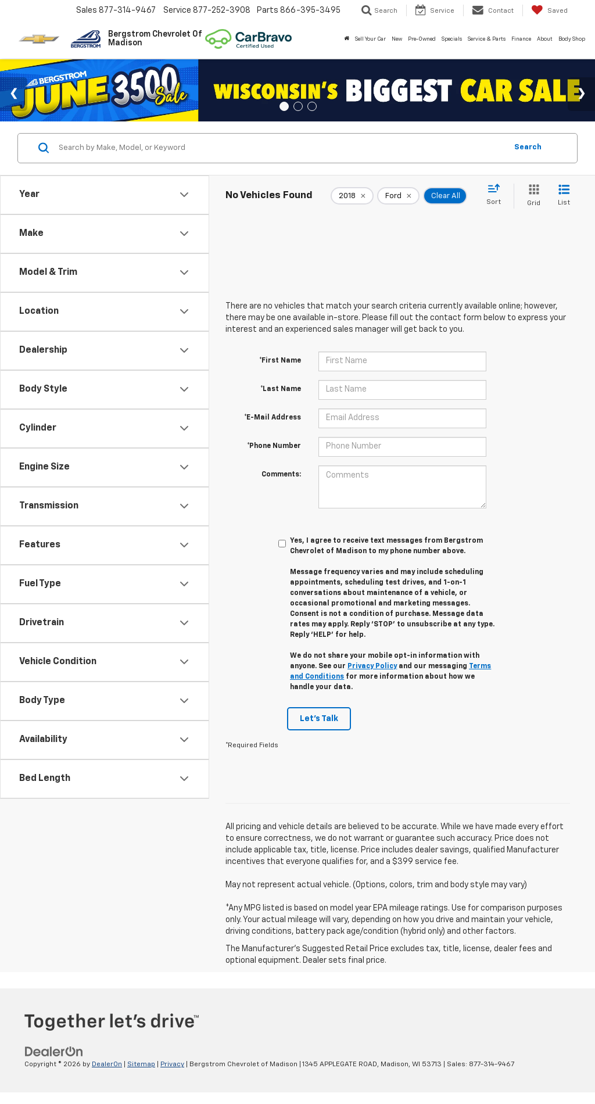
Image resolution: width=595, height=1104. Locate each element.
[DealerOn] (54, 1052)
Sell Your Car (370, 39)
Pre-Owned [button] (422, 39)
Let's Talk (319, 719)
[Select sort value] (497, 195)
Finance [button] (521, 39)
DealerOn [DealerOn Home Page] (107, 1064)
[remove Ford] (398, 196)
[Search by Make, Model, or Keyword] (281, 148)
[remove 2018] (352, 196)
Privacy (172, 1064)
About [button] (545, 39)
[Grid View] (531, 196)
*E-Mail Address (272, 417)
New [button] (397, 39)
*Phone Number (274, 446)
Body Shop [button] (571, 39)
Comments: (281, 474)
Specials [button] (452, 39)
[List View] (564, 196)
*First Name (280, 360)
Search (528, 147)
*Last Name (280, 389)
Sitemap (141, 1064)
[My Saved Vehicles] (549, 10)
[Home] (346, 39)
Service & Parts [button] (487, 39)
